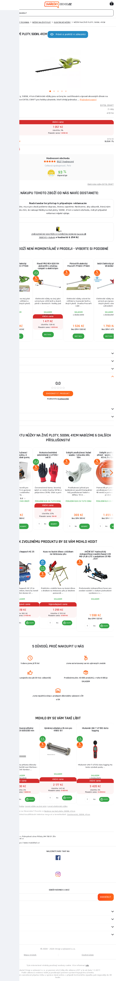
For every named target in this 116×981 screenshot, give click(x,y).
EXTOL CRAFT (107, 105)
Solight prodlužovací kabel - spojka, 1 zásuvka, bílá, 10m (78, 455)
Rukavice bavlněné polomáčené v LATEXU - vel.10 (48, 455)
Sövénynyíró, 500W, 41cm (78, 814)
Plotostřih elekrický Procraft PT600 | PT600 (78, 265)
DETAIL (17, 336)
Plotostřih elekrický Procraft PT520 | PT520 (17, 265)
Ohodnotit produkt (58, 393)
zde (87, 965)
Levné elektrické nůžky (57, 806)
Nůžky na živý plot (41, 22)
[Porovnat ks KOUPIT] (13, 623)
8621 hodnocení (65, 161)
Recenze (7, 376)
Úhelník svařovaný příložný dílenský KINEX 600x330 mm (21, 729)
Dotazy (7, 409)
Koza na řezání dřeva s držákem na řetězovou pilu (58, 553)
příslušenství (9, 369)
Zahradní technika (20, 22)
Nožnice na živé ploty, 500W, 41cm (59, 811)
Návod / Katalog (10, 417)
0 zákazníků (63, 399)
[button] (30, 622)
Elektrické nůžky (62, 22)
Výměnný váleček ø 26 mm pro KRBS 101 (58, 729)
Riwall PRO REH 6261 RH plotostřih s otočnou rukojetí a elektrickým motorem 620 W (48, 267)
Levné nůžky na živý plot (36, 806)
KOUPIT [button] (31, 623)
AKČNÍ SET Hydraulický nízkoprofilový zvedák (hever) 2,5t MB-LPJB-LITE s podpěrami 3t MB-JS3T (95, 555)
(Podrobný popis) (88, 99)
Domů (5, 22)
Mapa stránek (30, 955)
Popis (5, 353)
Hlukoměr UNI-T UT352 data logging (95, 729)
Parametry (7, 361)
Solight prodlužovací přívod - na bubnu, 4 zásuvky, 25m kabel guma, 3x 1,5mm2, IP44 (17, 456)
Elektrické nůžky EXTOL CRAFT (101, 184)
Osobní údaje (88, 955)
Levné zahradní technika (13, 806)
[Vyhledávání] (58, 12)
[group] (20, 589)
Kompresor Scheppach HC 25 (21, 551)
